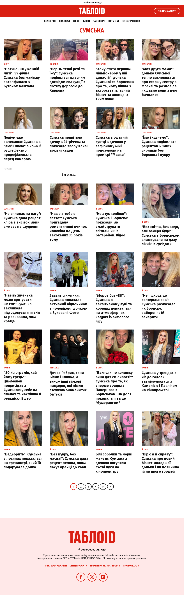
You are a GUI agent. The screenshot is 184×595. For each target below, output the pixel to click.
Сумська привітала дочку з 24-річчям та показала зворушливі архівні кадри (69, 143)
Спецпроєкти (131, 21)
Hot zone (113, 21)
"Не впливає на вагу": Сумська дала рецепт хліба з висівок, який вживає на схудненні (22, 220)
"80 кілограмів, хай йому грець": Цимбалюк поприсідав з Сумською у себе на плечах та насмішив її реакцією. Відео (22, 385)
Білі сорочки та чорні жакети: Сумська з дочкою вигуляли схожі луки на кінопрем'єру (114, 463)
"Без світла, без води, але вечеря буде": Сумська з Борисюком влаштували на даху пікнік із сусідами (161, 235)
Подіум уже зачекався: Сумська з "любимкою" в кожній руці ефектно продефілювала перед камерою (23, 148)
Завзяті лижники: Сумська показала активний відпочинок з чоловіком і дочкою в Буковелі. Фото (68, 304)
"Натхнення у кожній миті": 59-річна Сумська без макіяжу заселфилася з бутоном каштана (22, 77)
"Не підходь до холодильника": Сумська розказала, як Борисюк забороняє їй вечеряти (159, 306)
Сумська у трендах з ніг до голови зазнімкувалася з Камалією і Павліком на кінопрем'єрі (159, 381)
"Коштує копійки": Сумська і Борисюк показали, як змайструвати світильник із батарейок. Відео (112, 224)
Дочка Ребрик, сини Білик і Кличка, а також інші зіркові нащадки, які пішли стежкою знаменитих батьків (68, 383)
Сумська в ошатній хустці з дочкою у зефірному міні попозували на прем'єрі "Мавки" (112, 146)
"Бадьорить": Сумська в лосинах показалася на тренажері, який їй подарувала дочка (23, 460)
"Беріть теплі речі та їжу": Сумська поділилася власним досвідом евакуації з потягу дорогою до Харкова (67, 80)
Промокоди (131, 565)
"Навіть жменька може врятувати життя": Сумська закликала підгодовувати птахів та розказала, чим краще (22, 308)
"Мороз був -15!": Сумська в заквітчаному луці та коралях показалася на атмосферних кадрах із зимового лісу (114, 308)
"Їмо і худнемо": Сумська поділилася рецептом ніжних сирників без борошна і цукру (159, 146)
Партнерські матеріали (105, 565)
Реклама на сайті (56, 565)
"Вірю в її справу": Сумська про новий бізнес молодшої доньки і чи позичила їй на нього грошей (160, 463)
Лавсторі (99, 21)
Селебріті (50, 21)
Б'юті (86, 21)
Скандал (64, 21)
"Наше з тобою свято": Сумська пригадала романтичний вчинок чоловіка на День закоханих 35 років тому (68, 226)
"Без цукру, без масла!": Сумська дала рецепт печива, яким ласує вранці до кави (69, 460)
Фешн (76, 21)
